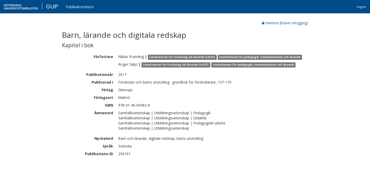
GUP (52, 6)
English (361, 7)
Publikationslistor (80, 6)
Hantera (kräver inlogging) (285, 22)
